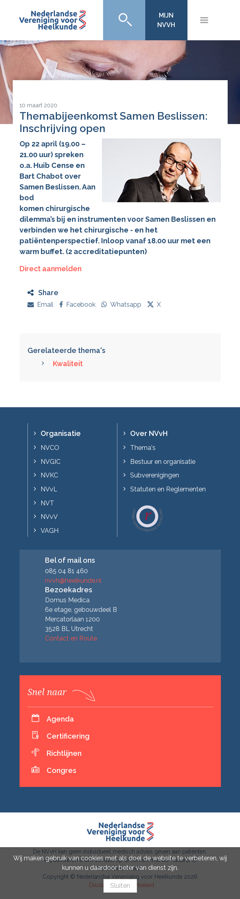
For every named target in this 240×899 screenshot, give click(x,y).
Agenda (60, 719)
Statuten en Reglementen (168, 489)
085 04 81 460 (66, 571)
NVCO (50, 447)
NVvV (49, 516)
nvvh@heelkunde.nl (73, 580)
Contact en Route (71, 638)
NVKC (49, 475)
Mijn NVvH (166, 20)
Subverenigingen (154, 475)
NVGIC (50, 461)
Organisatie (61, 433)
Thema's (143, 447)
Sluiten (120, 885)
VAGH (50, 530)
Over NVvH (149, 433)
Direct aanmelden (51, 268)
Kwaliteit (68, 363)
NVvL (49, 489)
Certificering (68, 736)
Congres (61, 770)
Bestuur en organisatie (162, 461)
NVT (47, 503)
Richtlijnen (64, 753)
